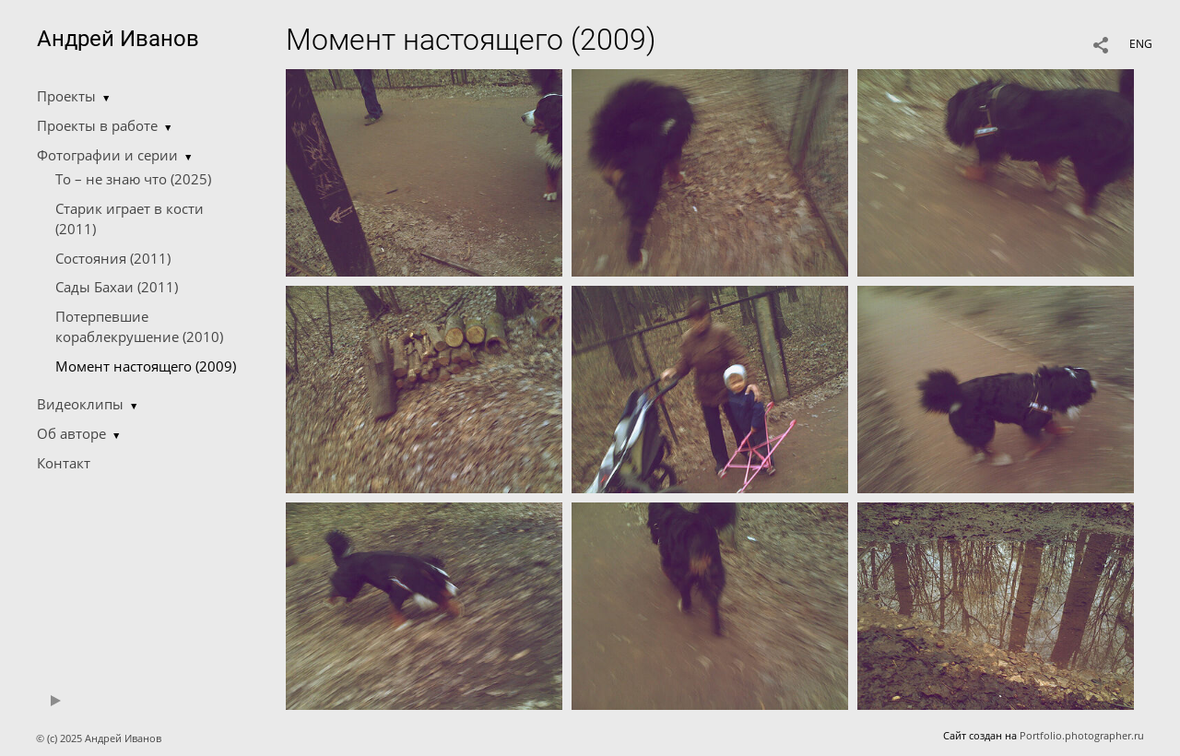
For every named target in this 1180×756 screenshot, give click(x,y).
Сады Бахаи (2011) (116, 287)
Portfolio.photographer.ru (1082, 735)
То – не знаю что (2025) (133, 179)
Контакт (63, 463)
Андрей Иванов (118, 39)
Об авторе (71, 433)
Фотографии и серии (107, 155)
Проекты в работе (97, 125)
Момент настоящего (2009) (145, 366)
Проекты (66, 96)
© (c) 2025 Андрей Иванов (100, 738)
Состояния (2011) (113, 258)
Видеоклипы (80, 404)
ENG (1140, 44)
